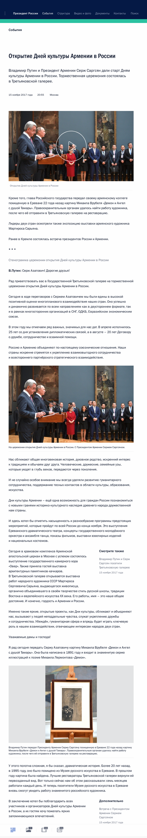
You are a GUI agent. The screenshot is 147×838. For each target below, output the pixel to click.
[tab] (13, 830)
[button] (6, 5)
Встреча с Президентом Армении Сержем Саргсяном (114, 813)
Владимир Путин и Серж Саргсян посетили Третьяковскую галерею (114, 563)
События (15, 30)
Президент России (25, 6)
